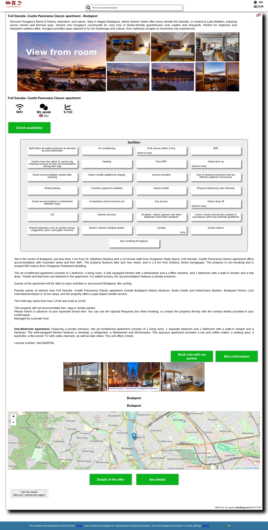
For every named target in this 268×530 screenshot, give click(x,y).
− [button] (13, 423)
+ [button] (13, 417)
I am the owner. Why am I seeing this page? (29, 493)
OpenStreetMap (251, 468)
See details (157, 479)
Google (79, 525)
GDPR (205, 525)
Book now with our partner (192, 356)
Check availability (29, 127)
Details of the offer (110, 479)
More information (237, 356)
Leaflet (237, 468)
